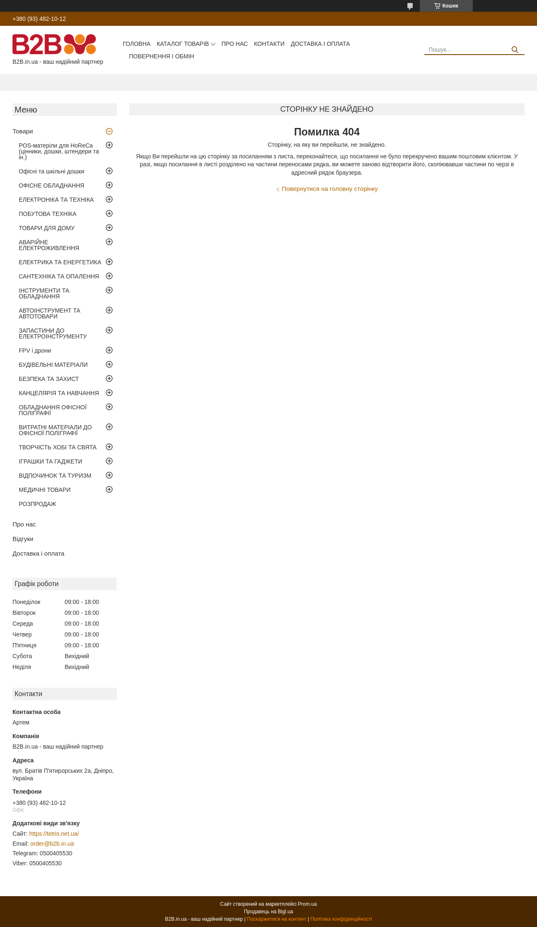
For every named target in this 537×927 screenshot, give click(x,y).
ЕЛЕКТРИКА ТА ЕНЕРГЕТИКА (60, 262)
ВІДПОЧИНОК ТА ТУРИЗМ (55, 475)
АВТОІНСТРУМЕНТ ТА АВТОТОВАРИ (49, 313)
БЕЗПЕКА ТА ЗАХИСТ (49, 379)
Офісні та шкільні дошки (51, 171)
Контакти (269, 43)
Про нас (234, 43)
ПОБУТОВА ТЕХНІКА (47, 213)
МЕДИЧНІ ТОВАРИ (44, 489)
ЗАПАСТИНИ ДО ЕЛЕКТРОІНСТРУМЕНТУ (53, 333)
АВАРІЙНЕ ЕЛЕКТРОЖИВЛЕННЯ (49, 245)
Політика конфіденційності (341, 919)
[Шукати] (515, 50)
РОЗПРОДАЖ (37, 504)
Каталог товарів (183, 43)
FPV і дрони (35, 350)
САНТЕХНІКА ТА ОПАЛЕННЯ (59, 276)
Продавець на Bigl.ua (268, 911)
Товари (23, 131)
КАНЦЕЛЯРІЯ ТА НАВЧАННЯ (59, 393)
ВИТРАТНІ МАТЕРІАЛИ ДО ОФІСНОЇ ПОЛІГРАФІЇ (55, 430)
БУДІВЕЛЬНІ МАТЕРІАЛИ (53, 364)
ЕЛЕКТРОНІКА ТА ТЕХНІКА (56, 199)
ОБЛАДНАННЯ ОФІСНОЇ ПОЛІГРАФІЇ (53, 410)
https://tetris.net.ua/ (54, 833)
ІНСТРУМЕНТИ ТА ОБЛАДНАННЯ (44, 293)
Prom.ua (307, 904)
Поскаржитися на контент (276, 919)
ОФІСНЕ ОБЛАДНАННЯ (51, 185)
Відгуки (23, 538)
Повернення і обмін (161, 56)
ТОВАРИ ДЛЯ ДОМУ (47, 228)
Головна (136, 43)
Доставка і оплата (320, 43)
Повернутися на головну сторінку (330, 188)
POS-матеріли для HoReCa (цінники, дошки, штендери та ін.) (59, 151)
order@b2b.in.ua (52, 843)
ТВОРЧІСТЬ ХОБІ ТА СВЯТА (58, 447)
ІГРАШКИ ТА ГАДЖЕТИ (50, 461)
